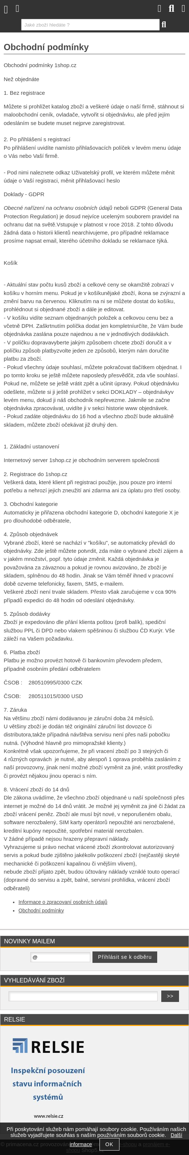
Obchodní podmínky (41, 910)
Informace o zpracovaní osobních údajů (62, 902)
